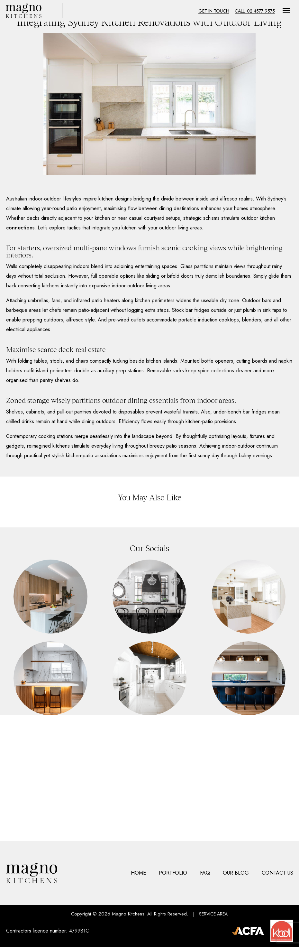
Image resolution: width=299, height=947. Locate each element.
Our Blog (236, 873)
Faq (205, 873)
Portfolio (173, 873)
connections (20, 227)
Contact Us (277, 873)
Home (138, 873)
